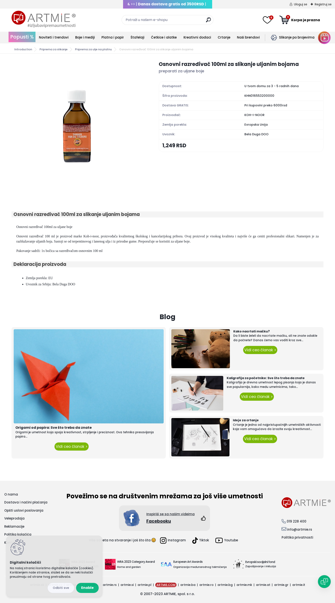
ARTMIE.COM (165, 585)
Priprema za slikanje (54, 49)
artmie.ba (187, 585)
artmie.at (263, 585)
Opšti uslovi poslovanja (23, 510)
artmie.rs (110, 585)
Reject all (60, 588)
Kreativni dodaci (197, 37)
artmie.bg (225, 585)
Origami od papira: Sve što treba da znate (53, 427)
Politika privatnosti (297, 537)
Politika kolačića (17, 534)
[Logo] (44, 19)
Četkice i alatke (164, 37)
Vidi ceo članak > (71, 446)
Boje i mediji (85, 37)
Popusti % (22, 36)
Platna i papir (112, 37)
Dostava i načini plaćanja (25, 502)
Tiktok (200, 540)
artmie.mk (244, 585)
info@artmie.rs (299, 529)
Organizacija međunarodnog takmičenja (200, 567)
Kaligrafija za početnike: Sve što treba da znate (266, 378)
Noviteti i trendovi (54, 37)
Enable (87, 587)
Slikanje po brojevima (296, 37)
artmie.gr (281, 585)
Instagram (173, 540)
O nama (11, 494)
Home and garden (129, 567)
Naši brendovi (248, 37)
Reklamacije (14, 526)
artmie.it (298, 585)
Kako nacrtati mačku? (251, 331)
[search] (208, 21)
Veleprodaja (14, 518)
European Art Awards (188, 562)
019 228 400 (296, 521)
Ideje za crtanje (246, 420)
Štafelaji (137, 37)
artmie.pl (144, 585)
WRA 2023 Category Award (136, 562)
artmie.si (127, 585)
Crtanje (224, 37)
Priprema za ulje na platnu (93, 49)
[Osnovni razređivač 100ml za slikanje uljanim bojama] (78, 124)
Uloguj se (300, 4)
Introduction (23, 49)
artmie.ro (206, 585)
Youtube (226, 540)
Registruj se (323, 4)
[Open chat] (324, 581)
